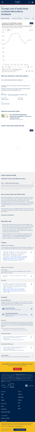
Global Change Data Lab (21, 378)
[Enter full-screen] (32, 71)
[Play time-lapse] (3, 67)
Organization (21, 401)
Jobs (19, 409)
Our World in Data (17, 2)
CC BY (15, 71)
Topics (2, 398)
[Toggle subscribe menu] (32, 2)
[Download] (26, 71)
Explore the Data (5, 18)
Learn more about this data (17, 69)
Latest (2, 410)
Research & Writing (17, 18)
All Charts (26, 18)
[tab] (3, 30)
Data (2, 401)
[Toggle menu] (2, 2)
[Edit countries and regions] (31, 30)
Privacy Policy (11, 426)
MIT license (18, 382)
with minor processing (12, 94)
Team (19, 406)
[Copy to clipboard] (30, 252)
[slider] (9, 67)
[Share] (29, 71)
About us (20, 398)
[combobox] (29, 2)
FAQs (2, 385)
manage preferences (19, 426)
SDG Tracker (3, 413)
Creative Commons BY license (23, 235)
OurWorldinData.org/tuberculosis (7, 71)
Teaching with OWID (5, 415)
